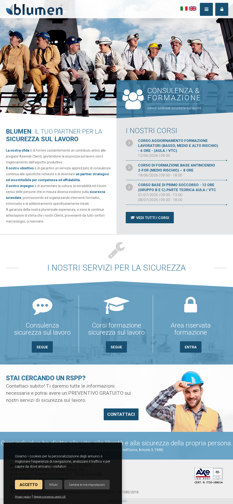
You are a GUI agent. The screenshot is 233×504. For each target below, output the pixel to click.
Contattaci (121, 414)
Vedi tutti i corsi (149, 218)
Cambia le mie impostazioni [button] (87, 484)
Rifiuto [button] (53, 484)
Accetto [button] (29, 484)
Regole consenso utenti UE (50, 496)
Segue (42, 347)
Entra (191, 347)
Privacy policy (23, 496)
